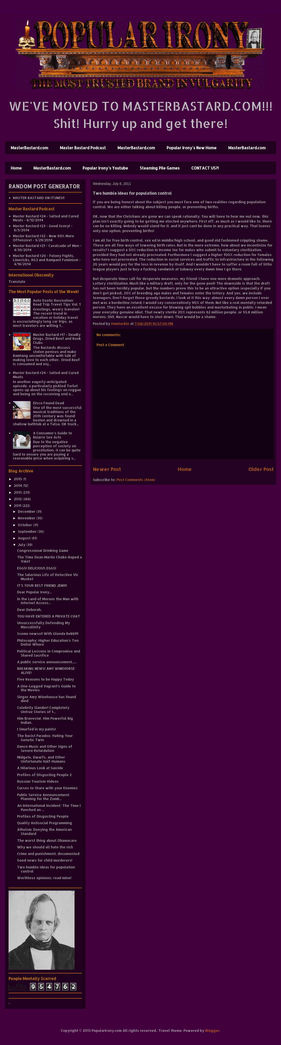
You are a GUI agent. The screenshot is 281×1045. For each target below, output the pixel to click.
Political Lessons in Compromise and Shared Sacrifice (48, 653)
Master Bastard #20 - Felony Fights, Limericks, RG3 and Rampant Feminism (45, 258)
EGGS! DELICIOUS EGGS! (36, 568)
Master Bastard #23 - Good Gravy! (41, 226)
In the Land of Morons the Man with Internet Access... (47, 601)
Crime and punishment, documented (48, 854)
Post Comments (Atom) (136, 480)
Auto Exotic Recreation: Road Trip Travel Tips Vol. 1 (57, 302)
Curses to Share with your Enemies (47, 788)
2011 (18, 505)
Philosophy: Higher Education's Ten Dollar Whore (48, 642)
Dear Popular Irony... (34, 592)
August (25, 538)
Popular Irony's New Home (191, 147)
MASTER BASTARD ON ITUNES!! (39, 198)
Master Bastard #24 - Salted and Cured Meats (46, 218)
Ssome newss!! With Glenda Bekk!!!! (47, 633)
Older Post (261, 469)
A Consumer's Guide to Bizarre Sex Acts (52, 435)
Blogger (212, 1030)
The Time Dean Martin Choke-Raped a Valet (49, 559)
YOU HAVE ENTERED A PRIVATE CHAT (48, 616)
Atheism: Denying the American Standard (44, 831)
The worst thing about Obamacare (47, 840)
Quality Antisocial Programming (44, 823)
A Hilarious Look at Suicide (40, 768)
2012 (18, 499)
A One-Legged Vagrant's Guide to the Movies (46, 688)
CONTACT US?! (205, 168)
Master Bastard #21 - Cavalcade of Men (46, 246)
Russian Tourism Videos (38, 781)
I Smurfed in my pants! (36, 729)
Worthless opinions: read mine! (44, 878)
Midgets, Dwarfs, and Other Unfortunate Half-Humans (41, 759)
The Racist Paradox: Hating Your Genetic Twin (45, 738)
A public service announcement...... (46, 662)
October (25, 525)
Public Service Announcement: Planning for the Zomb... (43, 797)
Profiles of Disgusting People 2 (44, 775)
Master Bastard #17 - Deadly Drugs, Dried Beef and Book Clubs (57, 338)
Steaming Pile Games (160, 168)
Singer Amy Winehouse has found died (46, 699)
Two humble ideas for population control (46, 869)
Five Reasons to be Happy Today (45, 679)
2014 (18, 485)
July (22, 545)
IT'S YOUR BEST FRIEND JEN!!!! (42, 585)
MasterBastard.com (29, 147)
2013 (18, 492)
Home (16, 168)
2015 (18, 479)
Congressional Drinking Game (42, 550)
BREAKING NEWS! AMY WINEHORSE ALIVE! (46, 670)
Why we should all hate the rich (45, 847)
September (28, 531)
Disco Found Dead (48, 403)
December (27, 511)
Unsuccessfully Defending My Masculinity (43, 625)
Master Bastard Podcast (83, 147)
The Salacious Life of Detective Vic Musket (47, 577)
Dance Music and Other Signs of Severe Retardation (44, 748)
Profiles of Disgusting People (43, 816)
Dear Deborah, (29, 610)
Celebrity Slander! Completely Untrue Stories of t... (43, 709)
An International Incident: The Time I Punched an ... (49, 807)
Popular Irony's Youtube (105, 168)
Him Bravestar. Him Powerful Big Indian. (45, 720)
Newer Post (107, 469)
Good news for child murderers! (44, 860)
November (27, 518)
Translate (17, 281)
